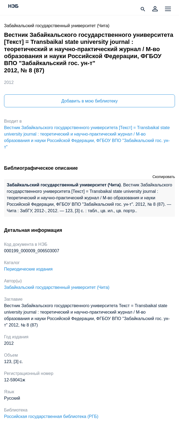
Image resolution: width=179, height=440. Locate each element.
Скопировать (163, 177)
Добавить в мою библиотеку (89, 101)
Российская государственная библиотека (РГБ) (51, 416)
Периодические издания (28, 269)
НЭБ (13, 6)
